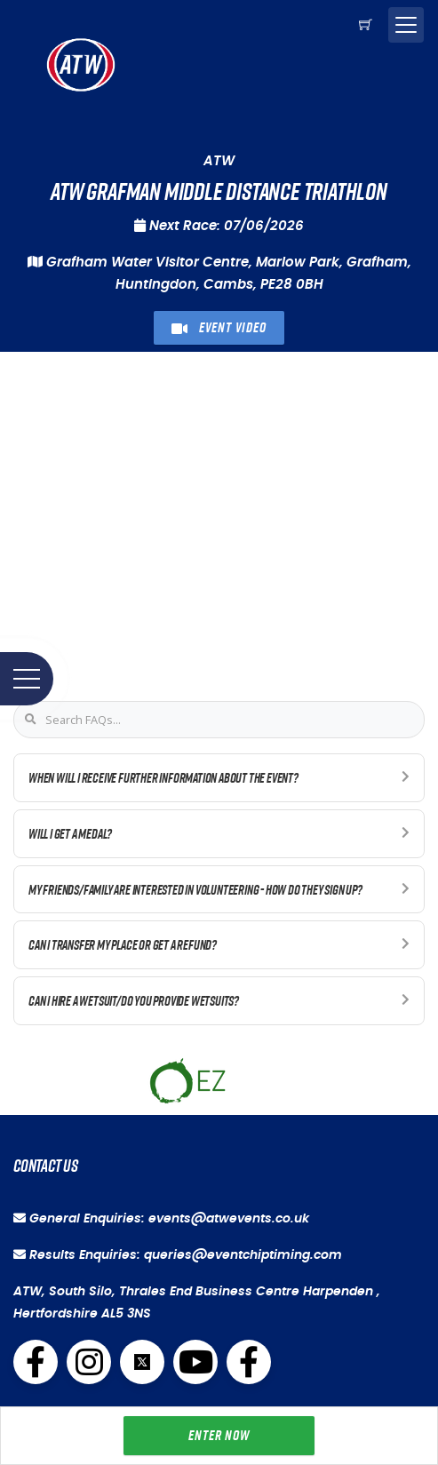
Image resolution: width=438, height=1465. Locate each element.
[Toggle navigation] (406, 25)
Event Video (218, 327)
